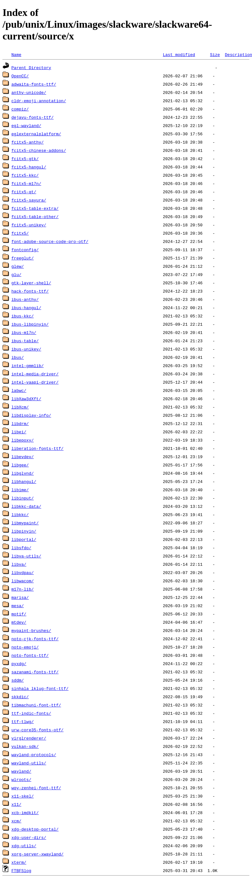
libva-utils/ (26, 556)
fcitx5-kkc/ (25, 175)
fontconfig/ (25, 249)
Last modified (179, 54)
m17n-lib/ (22, 589)
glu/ (16, 274)
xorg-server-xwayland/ (37, 854)
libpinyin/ (23, 531)
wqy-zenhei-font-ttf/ (36, 788)
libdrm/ (20, 423)
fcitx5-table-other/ (35, 216)
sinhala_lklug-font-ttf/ (39, 688)
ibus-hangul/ (26, 307)
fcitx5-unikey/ (28, 225)
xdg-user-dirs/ (28, 837)
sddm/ (17, 680)
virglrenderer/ (28, 738)
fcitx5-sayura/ (28, 200)
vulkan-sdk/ (25, 746)
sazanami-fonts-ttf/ (35, 672)
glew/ (17, 266)
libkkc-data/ (26, 506)
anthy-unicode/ (28, 92)
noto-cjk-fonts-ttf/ (35, 639)
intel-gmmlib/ (27, 365)
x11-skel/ (22, 796)
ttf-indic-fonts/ (31, 713)
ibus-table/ (25, 341)
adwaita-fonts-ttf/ (33, 84)
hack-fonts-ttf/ (30, 291)
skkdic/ (20, 696)
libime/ (20, 490)
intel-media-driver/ (35, 374)
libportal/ (23, 539)
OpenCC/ (20, 76)
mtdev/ (18, 622)
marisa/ (20, 597)
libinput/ (22, 498)
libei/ (18, 432)
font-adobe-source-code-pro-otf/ (49, 241)
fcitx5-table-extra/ (35, 208)
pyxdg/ (18, 663)
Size (215, 54)
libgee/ (20, 465)
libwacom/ (22, 581)
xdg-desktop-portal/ (35, 829)
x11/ (16, 804)
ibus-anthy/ (25, 299)
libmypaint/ (25, 523)
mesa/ (17, 605)
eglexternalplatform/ (36, 134)
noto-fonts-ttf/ (30, 655)
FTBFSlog (21, 870)
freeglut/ (22, 258)
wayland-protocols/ (33, 754)
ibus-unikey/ (26, 349)
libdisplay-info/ (31, 415)
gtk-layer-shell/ (31, 283)
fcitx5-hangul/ (28, 167)
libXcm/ (20, 407)
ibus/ (17, 357)
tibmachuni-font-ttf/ (36, 705)
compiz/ (20, 109)
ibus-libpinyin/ (30, 324)
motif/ (18, 614)
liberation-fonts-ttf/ (37, 448)
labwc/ (18, 390)
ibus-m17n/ (23, 332)
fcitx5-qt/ (23, 192)
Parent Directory (31, 67)
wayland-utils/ (28, 763)
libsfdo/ (21, 547)
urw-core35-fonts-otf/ (37, 730)
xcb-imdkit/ (25, 812)
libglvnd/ (22, 473)
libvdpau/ (22, 572)
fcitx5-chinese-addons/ (38, 150)
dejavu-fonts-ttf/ (32, 117)
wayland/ (21, 771)
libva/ (18, 564)
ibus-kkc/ (22, 316)
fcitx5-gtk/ (25, 158)
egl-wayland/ (26, 125)
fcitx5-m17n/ (26, 183)
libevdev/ (22, 456)
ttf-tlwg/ (22, 721)
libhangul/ (23, 481)
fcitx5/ (20, 233)
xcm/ (16, 821)
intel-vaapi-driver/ (35, 382)
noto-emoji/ (25, 647)
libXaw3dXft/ (26, 398)
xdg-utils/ (23, 845)
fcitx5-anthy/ (27, 142)
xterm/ (18, 862)
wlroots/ (21, 779)
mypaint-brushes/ (31, 630)
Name (16, 54)
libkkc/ (20, 514)
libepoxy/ (22, 440)
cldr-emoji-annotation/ (38, 100)
